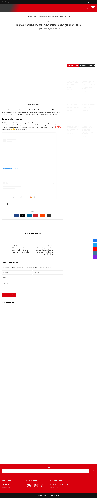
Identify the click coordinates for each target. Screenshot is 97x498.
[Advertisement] (48, 44)
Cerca (48, 468)
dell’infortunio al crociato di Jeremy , (44, 110)
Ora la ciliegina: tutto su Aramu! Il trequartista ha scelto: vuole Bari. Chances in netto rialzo (44, 250)
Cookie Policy (6, 487)
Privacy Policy (6, 484)
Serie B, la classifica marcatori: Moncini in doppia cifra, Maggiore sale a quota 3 (73, 83)
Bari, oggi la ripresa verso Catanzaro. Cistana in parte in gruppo (73, 127)
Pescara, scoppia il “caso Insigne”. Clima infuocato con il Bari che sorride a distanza (73, 106)
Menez (5, 204)
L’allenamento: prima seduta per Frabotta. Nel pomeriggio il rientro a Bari (21, 249)
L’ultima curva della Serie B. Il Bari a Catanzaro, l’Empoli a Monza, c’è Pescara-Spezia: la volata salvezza (88, 83)
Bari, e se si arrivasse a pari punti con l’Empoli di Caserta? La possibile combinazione (88, 106)
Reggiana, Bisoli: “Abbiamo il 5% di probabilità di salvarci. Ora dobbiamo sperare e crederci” (88, 128)
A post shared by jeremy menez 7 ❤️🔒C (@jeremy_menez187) (28, 197)
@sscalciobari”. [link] (23, 129)
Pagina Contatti (55, 487)
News (48, 21)
